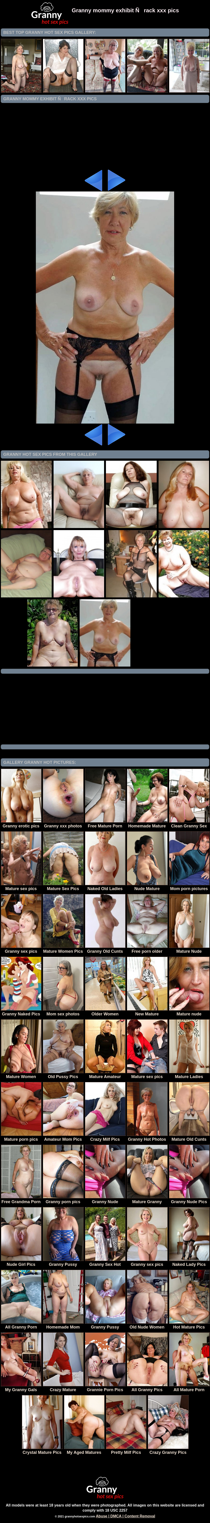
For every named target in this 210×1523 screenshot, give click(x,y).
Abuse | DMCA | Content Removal (125, 1516)
